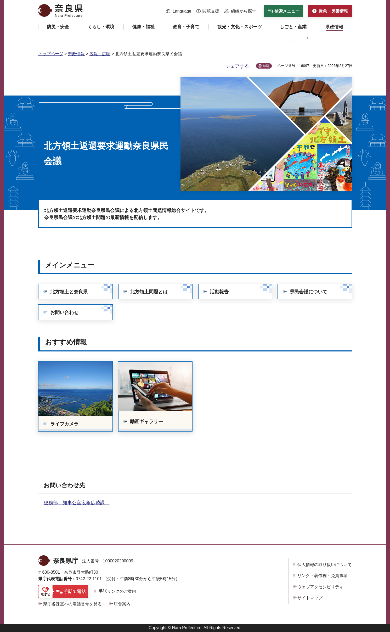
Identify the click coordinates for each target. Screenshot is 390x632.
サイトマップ (310, 598)
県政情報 (76, 54)
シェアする (237, 66)
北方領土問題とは (149, 291)
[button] (178, 11)
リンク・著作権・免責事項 (322, 575)
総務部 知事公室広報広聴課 (77, 502)
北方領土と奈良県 (69, 291)
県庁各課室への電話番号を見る (72, 604)
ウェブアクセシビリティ (320, 587)
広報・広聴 (99, 54)
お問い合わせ (64, 312)
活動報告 (219, 291)
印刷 (266, 66)
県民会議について (308, 291)
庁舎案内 (122, 604)
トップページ (50, 54)
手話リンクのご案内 (117, 591)
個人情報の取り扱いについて (324, 564)
